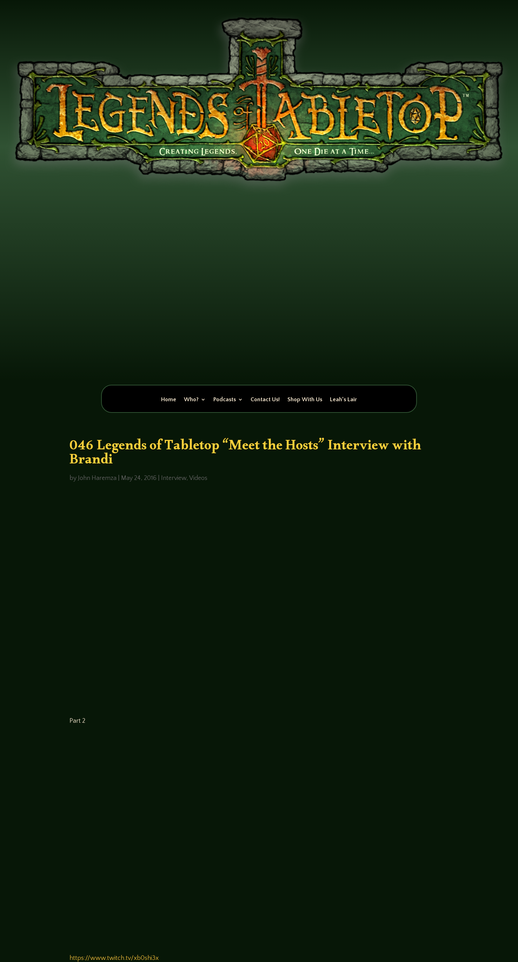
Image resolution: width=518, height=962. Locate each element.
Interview (173, 478)
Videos (198, 478)
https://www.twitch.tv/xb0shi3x (114, 958)
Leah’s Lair (343, 400)
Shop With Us (304, 400)
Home (168, 400)
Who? (191, 400)
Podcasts (224, 400)
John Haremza (97, 478)
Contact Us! (265, 400)
